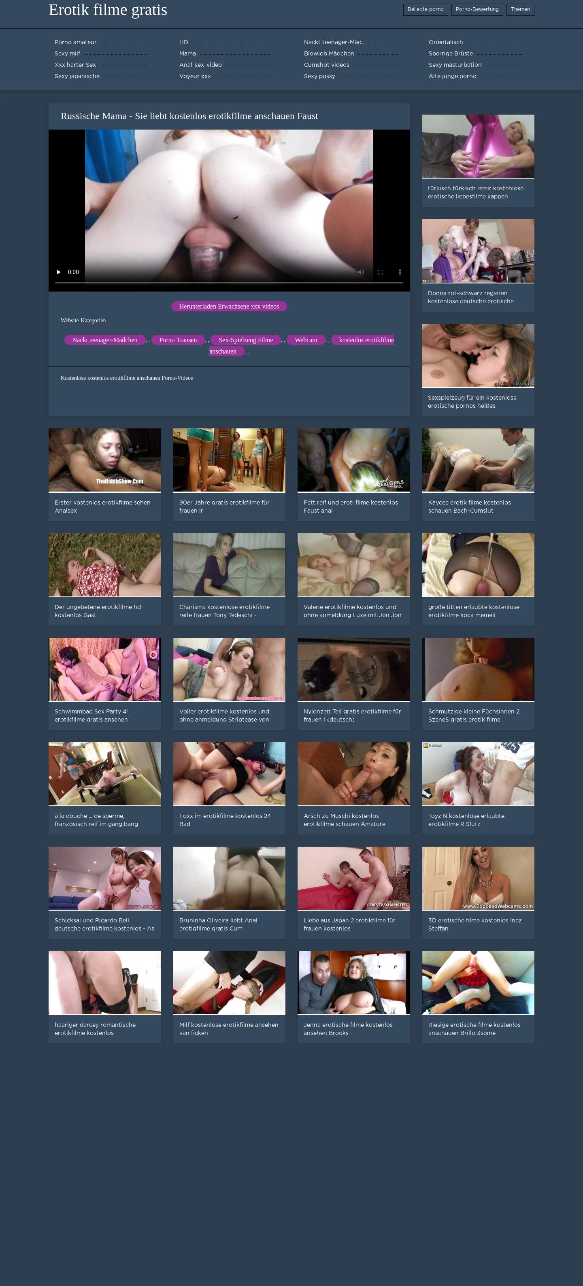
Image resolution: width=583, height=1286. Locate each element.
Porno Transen (178, 339)
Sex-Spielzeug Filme (246, 339)
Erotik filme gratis (108, 9)
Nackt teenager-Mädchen (105, 339)
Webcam (306, 339)
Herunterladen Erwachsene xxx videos (229, 306)
